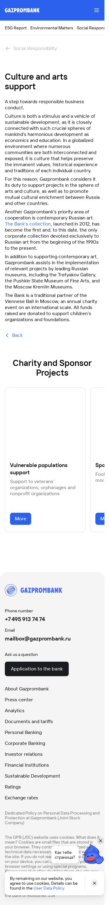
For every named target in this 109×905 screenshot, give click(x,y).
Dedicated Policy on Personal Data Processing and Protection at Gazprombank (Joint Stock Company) (52, 818)
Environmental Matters (51, 27)
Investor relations (24, 754)
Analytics (15, 710)
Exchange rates (21, 798)
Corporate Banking (25, 743)
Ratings (13, 787)
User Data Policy (48, 888)
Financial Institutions (27, 765)
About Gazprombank (27, 689)
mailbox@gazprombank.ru (38, 638)
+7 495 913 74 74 (25, 619)
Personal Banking (23, 732)
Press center (19, 700)
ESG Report (16, 27)
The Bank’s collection (28, 224)
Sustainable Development (32, 776)
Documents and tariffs (29, 721)
